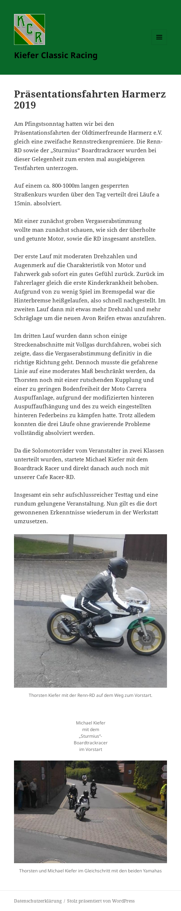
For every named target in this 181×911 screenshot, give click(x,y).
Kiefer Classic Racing (56, 54)
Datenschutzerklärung (38, 901)
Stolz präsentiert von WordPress (101, 901)
